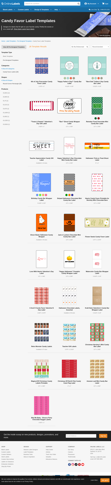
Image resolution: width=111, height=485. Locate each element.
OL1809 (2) (6, 112)
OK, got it (105, 480)
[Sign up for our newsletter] (81, 436)
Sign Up (103, 436)
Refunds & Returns (51, 459)
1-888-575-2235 (104, 9)
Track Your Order (51, 454)
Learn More (94, 480)
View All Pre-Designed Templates (14, 47)
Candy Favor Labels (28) (10, 72)
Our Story (71, 449)
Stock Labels (5, 457)
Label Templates (11, 41)
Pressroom (71, 454)
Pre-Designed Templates (24, 41)
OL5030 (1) (6, 124)
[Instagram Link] (73, 464)
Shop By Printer (6, 466)
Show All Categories (7, 68)
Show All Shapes (6, 80)
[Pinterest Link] (79, 464)
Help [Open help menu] (57, 9)
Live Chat (93, 9)
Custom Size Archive (7, 459)
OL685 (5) (6, 97)
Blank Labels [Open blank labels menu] (9, 9)
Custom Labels (5, 452)
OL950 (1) (6, 116)
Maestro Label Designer (31, 449)
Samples (48, 457)
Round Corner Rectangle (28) (12, 83)
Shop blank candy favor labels (24, 29)
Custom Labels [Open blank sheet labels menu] (24, 9)
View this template (104, 35)
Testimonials (71, 457)
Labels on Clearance (7, 461)
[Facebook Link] (69, 464)
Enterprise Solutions (7, 464)
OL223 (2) (6, 104)
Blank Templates (8, 56)
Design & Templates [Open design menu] (42, 9)
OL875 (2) (6, 108)
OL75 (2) (5, 101)
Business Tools (28, 454)
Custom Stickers (6, 454)
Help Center (49, 449)
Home (3, 41)
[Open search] (78, 3)
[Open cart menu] (105, 3)
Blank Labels (5, 449)
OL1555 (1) (6, 120)
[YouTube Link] (82, 464)
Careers (70, 452)
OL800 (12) (6, 93)
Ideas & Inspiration (29, 457)
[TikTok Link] (76, 464)
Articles (48, 452)
